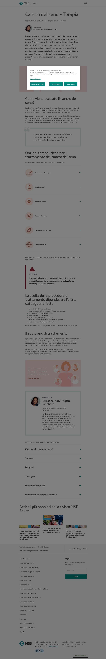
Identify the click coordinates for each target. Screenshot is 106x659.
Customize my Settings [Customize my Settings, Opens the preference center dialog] (37, 84)
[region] (53, 78)
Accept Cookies (71, 84)
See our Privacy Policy (35, 79)
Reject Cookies (56, 84)
